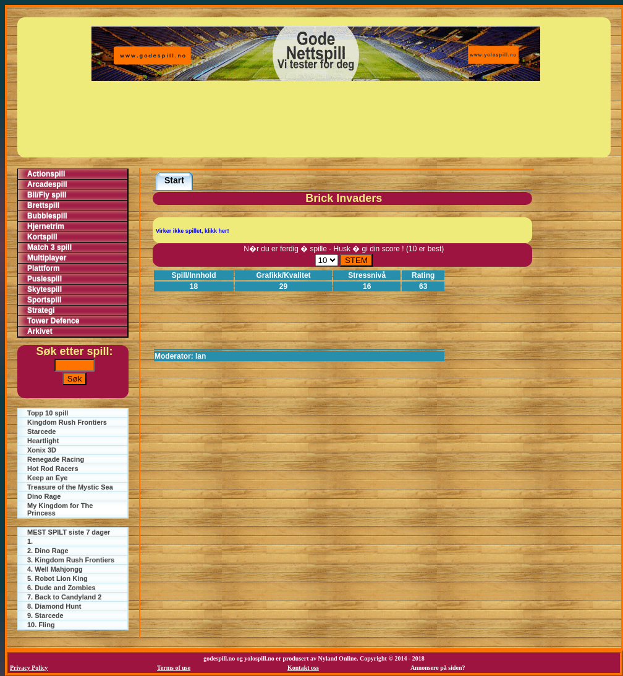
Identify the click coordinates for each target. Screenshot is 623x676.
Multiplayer (46, 258)
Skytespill (44, 289)
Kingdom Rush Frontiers (67, 422)
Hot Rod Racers (52, 468)
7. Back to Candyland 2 (64, 597)
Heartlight (43, 440)
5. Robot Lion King (57, 578)
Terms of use (173, 667)
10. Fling (41, 624)
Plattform (43, 268)
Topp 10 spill (47, 413)
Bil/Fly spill (46, 195)
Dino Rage (44, 496)
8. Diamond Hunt (54, 606)
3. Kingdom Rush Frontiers (70, 560)
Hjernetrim (45, 226)
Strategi (41, 310)
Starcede (41, 431)
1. (30, 541)
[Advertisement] (316, 119)
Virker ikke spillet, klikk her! (192, 231)
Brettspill (43, 205)
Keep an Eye (47, 478)
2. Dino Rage (48, 550)
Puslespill (44, 279)
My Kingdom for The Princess (60, 509)
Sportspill (44, 300)
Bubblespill (47, 216)
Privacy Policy (29, 667)
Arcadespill (47, 184)
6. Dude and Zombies (61, 587)
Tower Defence (53, 321)
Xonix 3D (41, 450)
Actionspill (46, 174)
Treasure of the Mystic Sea (70, 487)
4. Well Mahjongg (55, 569)
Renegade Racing (55, 459)
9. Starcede (45, 615)
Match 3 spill (49, 247)
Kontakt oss (303, 667)
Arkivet (40, 331)
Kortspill (42, 237)
